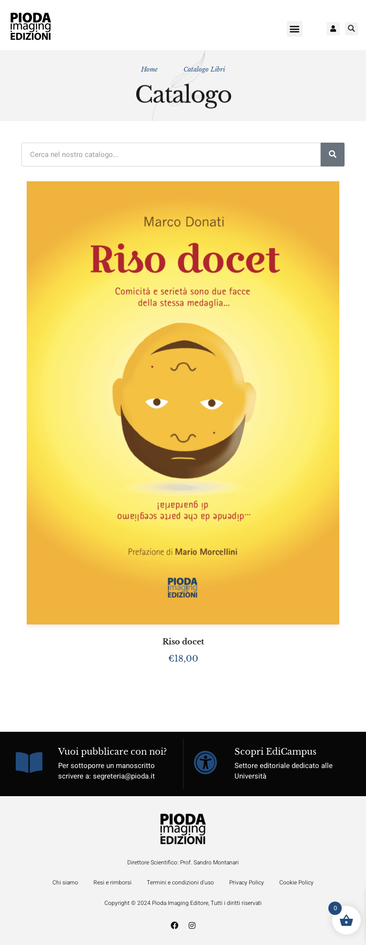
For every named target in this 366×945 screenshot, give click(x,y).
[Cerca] (333, 154)
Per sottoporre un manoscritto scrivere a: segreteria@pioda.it (106, 771)
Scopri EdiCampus (275, 752)
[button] (295, 29)
